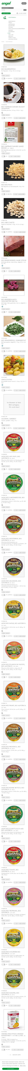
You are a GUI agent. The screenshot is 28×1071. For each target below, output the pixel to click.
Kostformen (7, 8)
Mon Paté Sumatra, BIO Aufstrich (10, 993)
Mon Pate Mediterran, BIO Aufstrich (11, 539)
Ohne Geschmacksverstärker (17, 28)
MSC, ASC (11, 34)
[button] (25, 10)
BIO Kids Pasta (6, 185)
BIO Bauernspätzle (8, 69)
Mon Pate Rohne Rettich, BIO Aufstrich (12, 788)
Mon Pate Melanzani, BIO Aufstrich (11, 582)
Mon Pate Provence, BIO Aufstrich (11, 747)
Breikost (11, 36)
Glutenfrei (12, 25)
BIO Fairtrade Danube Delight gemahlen (13, 107)
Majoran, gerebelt (8, 419)
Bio (9, 33)
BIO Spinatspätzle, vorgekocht (13, 340)
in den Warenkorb (19, 78)
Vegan (10, 22)
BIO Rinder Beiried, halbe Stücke (13, 260)
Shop (2, 41)
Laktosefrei (12, 24)
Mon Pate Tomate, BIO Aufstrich (10, 870)
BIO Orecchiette (7, 222)
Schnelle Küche (13, 39)
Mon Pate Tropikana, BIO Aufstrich (11, 911)
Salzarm (11, 30)
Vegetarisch (12, 21)
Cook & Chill (12, 37)
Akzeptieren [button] (10, 1069)
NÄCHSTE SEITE (17, 1054)
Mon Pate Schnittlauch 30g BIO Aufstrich (12, 829)
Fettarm (11, 27)
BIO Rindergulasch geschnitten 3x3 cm (9, 300)
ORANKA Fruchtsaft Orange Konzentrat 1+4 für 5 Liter (13, 1035)
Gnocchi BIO (6, 379)
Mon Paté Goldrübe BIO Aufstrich (10, 952)
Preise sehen (5, 75)
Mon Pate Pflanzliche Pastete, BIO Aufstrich (13, 665)
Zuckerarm (12, 31)
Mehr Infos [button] (23, 1065)
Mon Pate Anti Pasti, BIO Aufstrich (10, 457)
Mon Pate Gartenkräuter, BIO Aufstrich (13, 498)
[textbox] (13, 10)
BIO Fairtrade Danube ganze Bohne (12, 147)
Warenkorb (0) (6, 13)
